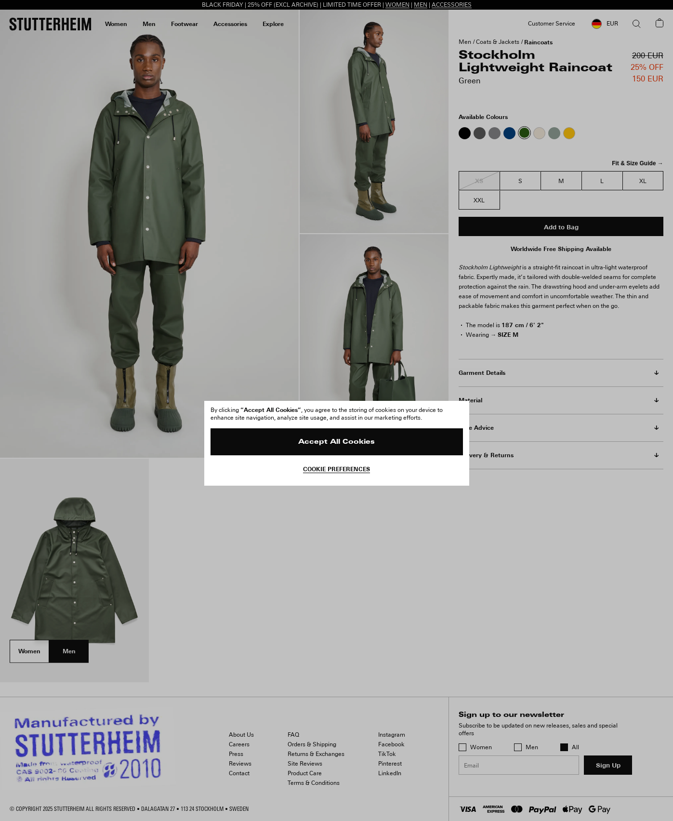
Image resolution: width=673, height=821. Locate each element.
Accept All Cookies (336, 442)
